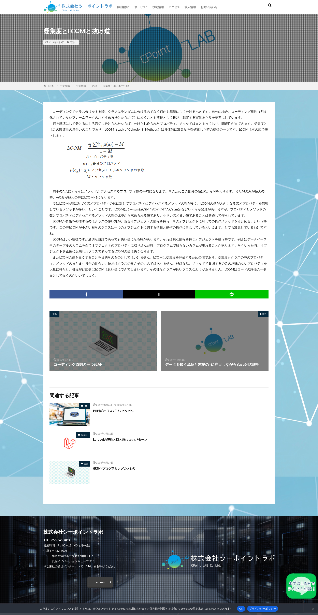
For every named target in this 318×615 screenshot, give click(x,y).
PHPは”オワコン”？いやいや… (118, 410)
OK (241, 608)
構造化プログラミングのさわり (118, 468)
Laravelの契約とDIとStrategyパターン (125, 439)
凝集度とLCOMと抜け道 (116, 85)
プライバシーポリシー (262, 608)
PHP (86, 406)
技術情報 (158, 7)
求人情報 (190, 7)
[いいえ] (313, 609)
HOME (50, 85)
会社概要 (122, 7)
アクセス (174, 7)
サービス (140, 7)
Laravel (84, 435)
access (100, 583)
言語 (72, 42)
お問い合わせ (209, 7)
